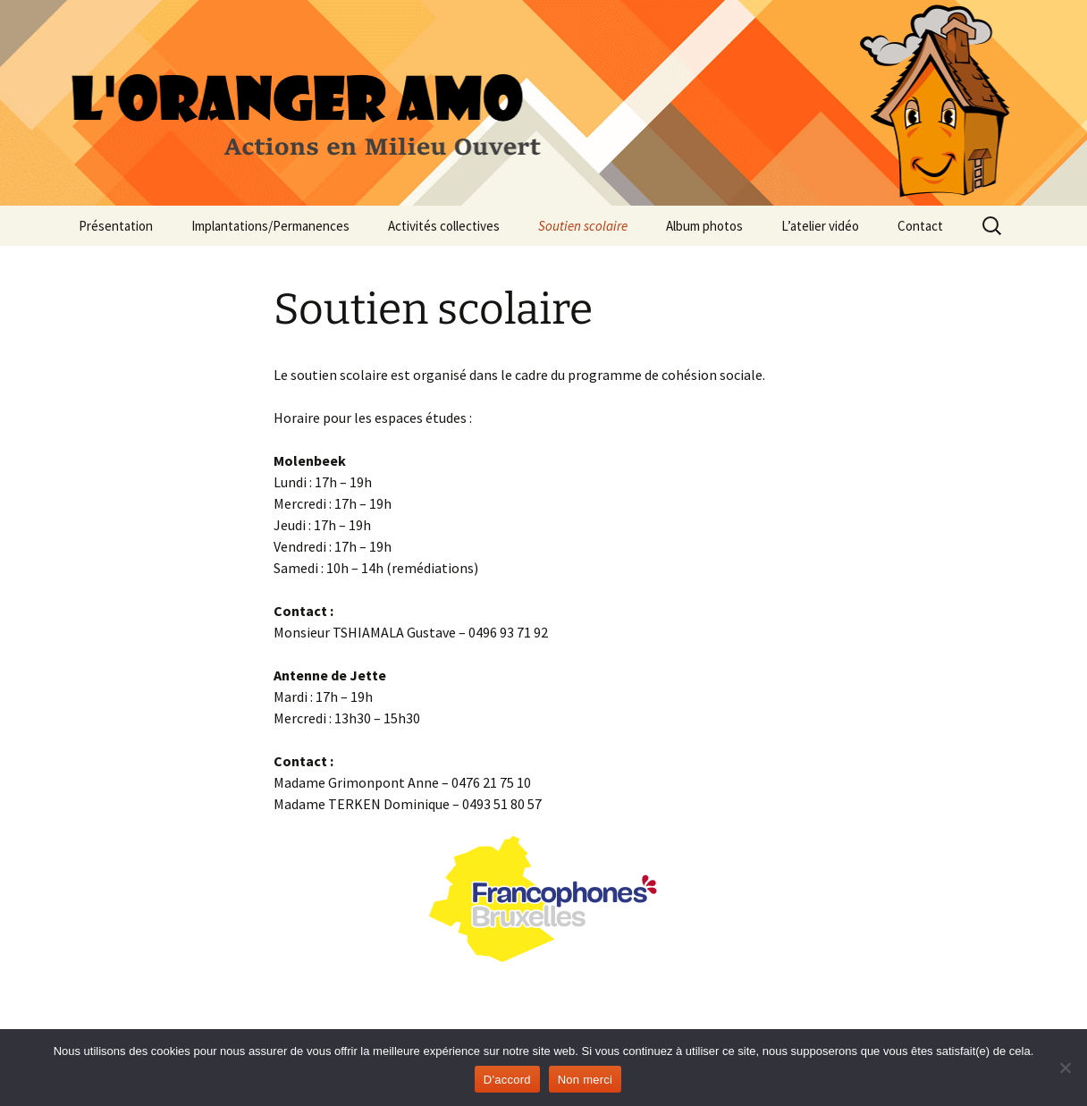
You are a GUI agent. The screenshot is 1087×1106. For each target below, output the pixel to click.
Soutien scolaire (583, 225)
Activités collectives (444, 225)
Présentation (116, 225)
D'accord (507, 1079)
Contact (920, 225)
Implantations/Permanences (270, 225)
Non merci (585, 1079)
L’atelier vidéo (820, 225)
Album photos (704, 225)
